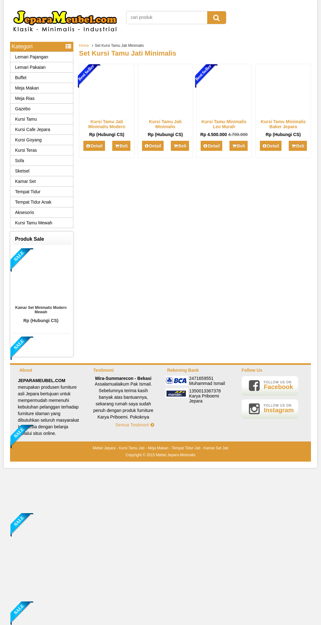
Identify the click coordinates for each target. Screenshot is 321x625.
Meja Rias (24, 98)
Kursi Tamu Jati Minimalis (165, 124)
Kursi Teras (26, 150)
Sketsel (22, 170)
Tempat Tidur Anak (33, 202)
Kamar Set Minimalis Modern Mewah (40, 309)
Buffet (20, 77)
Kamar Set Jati (216, 448)
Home (84, 45)
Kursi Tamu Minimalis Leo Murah (224, 124)
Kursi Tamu (26, 119)
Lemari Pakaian (30, 67)
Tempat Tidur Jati (185, 448)
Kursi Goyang (28, 139)
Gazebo (22, 108)
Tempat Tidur (27, 191)
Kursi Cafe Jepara (32, 129)
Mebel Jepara (104, 448)
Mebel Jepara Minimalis (175, 455)
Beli (121, 145)
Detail (94, 145)
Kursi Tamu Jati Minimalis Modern (106, 124)
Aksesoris (24, 212)
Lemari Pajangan (31, 56)
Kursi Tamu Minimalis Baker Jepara (283, 124)
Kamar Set (25, 181)
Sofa (19, 160)
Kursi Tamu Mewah (33, 222)
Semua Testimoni (135, 424)
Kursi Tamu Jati (132, 448)
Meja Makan (27, 87)
